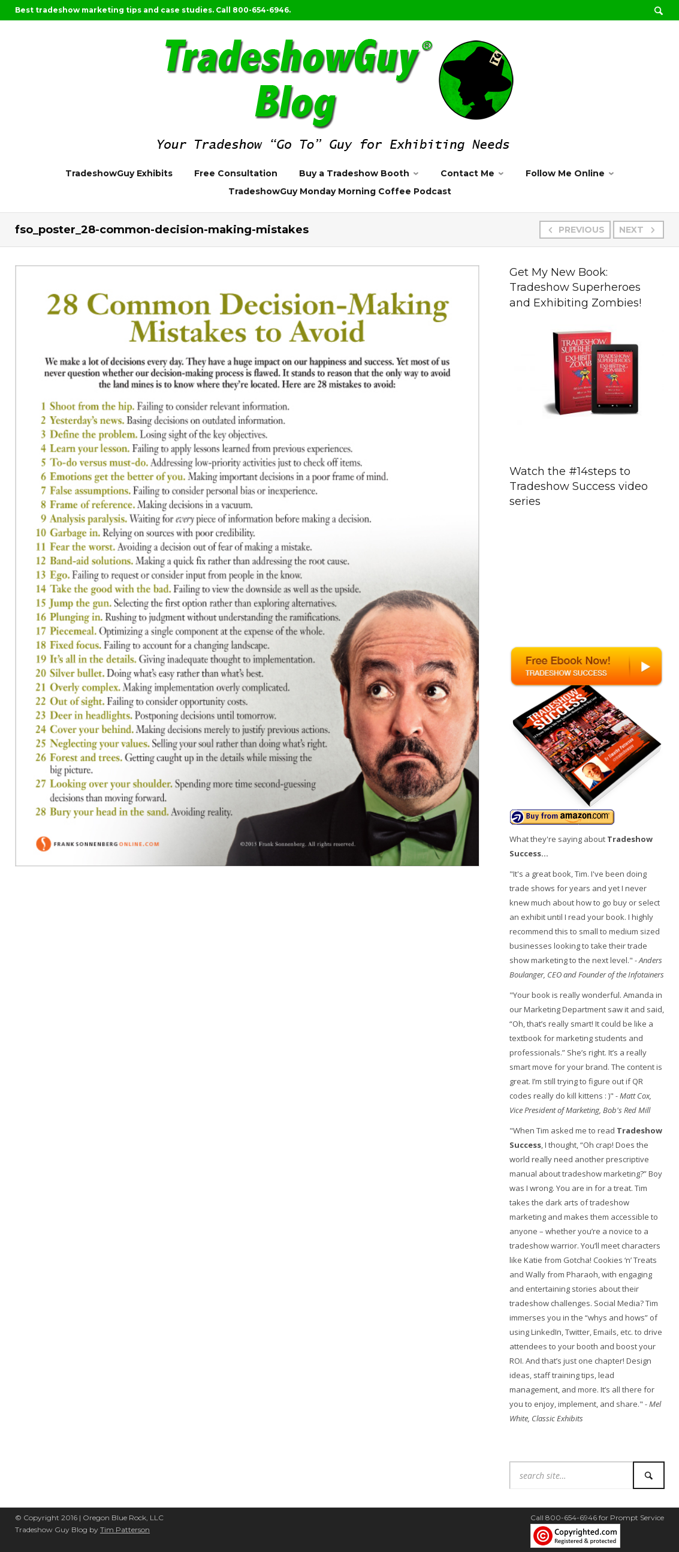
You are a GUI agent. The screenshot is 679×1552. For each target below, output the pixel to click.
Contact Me (467, 173)
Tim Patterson (125, 1529)
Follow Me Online (565, 173)
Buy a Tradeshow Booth (354, 173)
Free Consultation (235, 173)
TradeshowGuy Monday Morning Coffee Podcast (339, 191)
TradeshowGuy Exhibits (119, 173)
